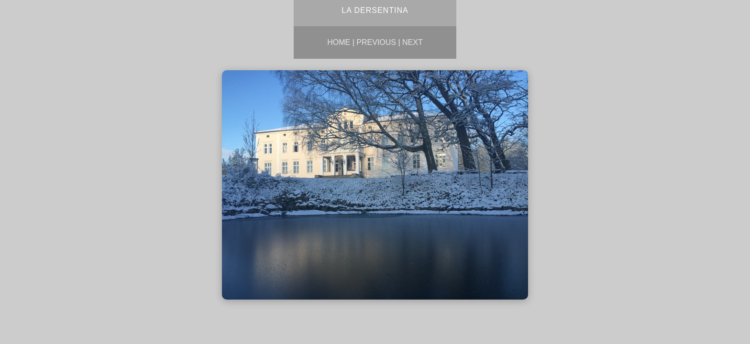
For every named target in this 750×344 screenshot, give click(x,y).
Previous (376, 42)
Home (338, 42)
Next (412, 42)
